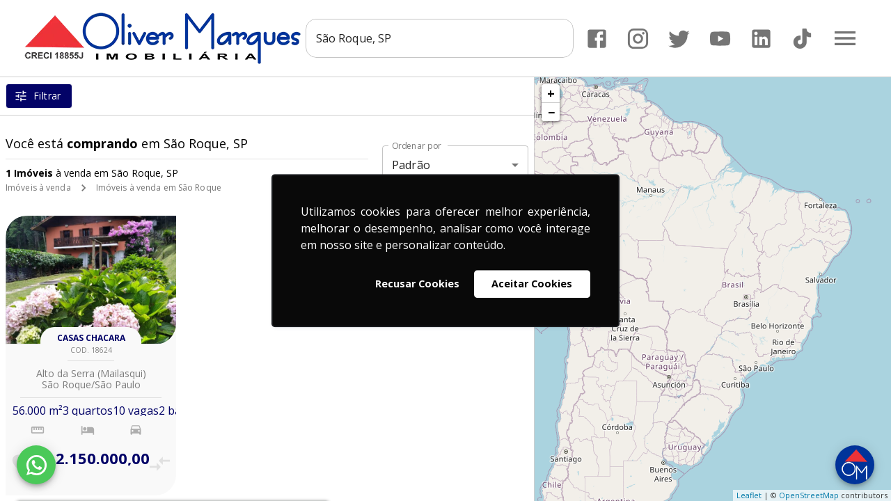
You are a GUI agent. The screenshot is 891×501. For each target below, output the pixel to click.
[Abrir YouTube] (720, 38)
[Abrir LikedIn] (761, 38)
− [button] (551, 112)
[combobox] (440, 38)
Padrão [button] (411, 165)
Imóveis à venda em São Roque (158, 187)
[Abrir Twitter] (679, 38)
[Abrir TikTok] (802, 38)
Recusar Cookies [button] (417, 283)
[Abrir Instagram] (638, 38)
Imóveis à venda (38, 187)
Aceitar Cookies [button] (531, 283)
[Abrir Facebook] (597, 38)
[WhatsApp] (36, 464)
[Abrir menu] (845, 38)
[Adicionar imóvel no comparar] (159, 463)
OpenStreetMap (809, 495)
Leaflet (749, 495)
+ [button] (551, 93)
